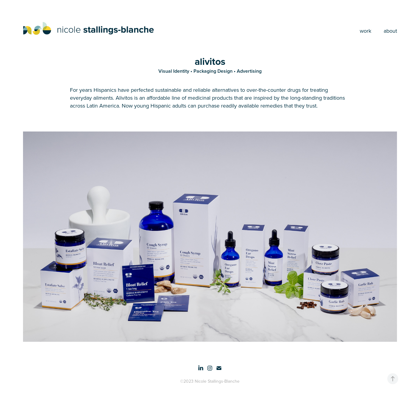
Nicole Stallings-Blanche (217, 381)
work (365, 31)
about (390, 31)
